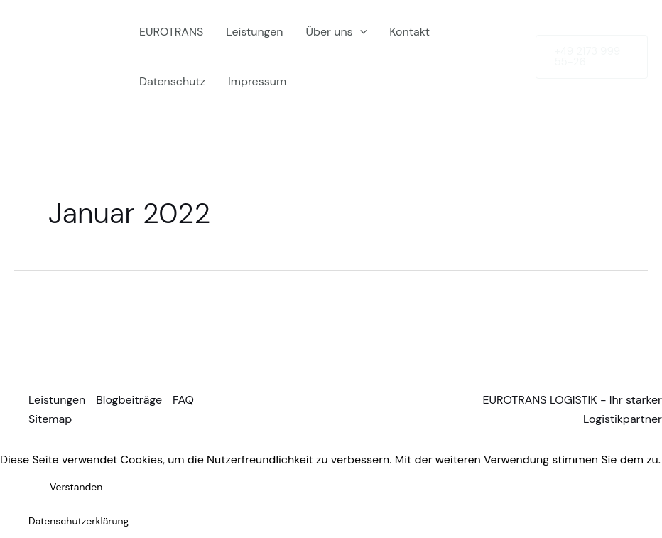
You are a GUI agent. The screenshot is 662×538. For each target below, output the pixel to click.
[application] (360, 32)
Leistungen (254, 31)
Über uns (336, 32)
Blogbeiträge (129, 399)
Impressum (257, 81)
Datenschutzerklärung (78, 521)
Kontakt (409, 31)
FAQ (183, 399)
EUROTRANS (171, 31)
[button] (592, 57)
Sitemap (50, 418)
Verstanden (76, 486)
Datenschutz (172, 81)
